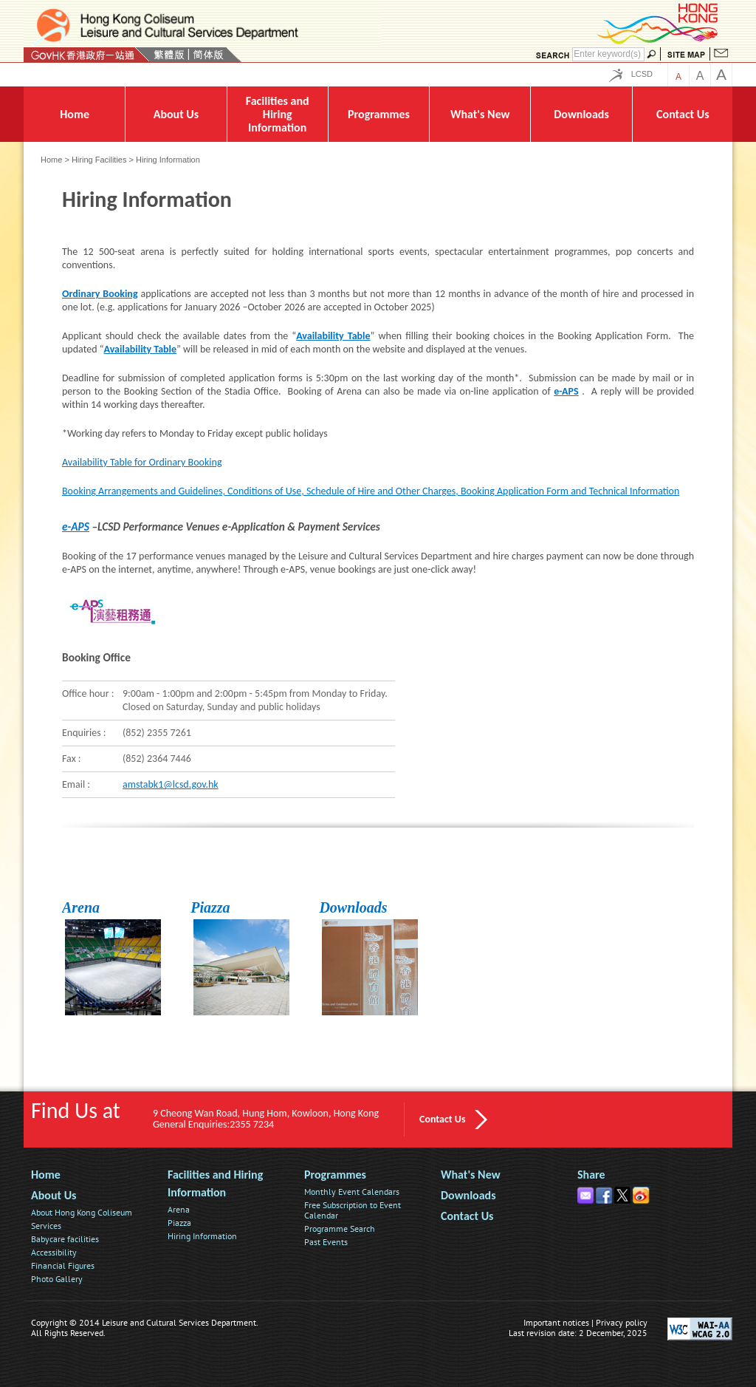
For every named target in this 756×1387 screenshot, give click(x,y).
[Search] (608, 54)
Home (51, 159)
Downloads (353, 907)
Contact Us (442, 1119)
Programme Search (339, 1228)
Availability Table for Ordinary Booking (141, 462)
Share (591, 1175)
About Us (53, 1195)
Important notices (556, 1322)
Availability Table (333, 336)
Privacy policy (621, 1322)
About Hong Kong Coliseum (81, 1212)
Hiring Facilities (99, 159)
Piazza (210, 907)
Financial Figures (62, 1265)
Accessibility (54, 1252)
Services (46, 1225)
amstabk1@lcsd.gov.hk (171, 784)
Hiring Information (202, 1235)
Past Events (326, 1241)
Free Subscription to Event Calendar (352, 1210)
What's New (471, 1175)
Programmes (335, 1175)
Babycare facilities (65, 1238)
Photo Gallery (57, 1278)
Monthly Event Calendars (351, 1191)
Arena (81, 907)
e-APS (566, 391)
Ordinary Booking (100, 293)
